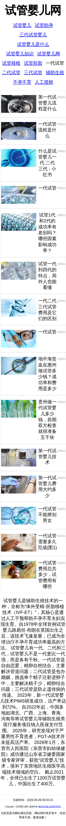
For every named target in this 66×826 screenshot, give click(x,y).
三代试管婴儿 (33, 34)
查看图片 (61, 97)
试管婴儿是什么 (33, 44)
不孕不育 (22, 82)
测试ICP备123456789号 (49, 806)
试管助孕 (44, 25)
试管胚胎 (33, 63)
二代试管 (11, 72)
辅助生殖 (55, 72)
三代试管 (33, 72)
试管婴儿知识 (20, 53)
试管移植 (11, 63)
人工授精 (44, 82)
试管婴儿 (22, 25)
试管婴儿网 (33, 10)
